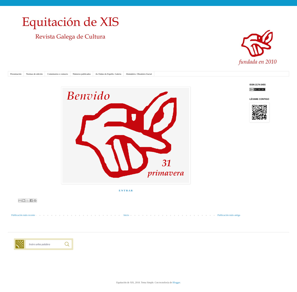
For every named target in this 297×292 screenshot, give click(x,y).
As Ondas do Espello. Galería (108, 74)
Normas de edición (34, 74)
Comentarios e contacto (57, 74)
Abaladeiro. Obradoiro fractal (139, 74)
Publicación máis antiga (228, 215)
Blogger (176, 282)
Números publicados (82, 74)
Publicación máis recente (23, 215)
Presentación (15, 74)
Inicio (126, 215)
